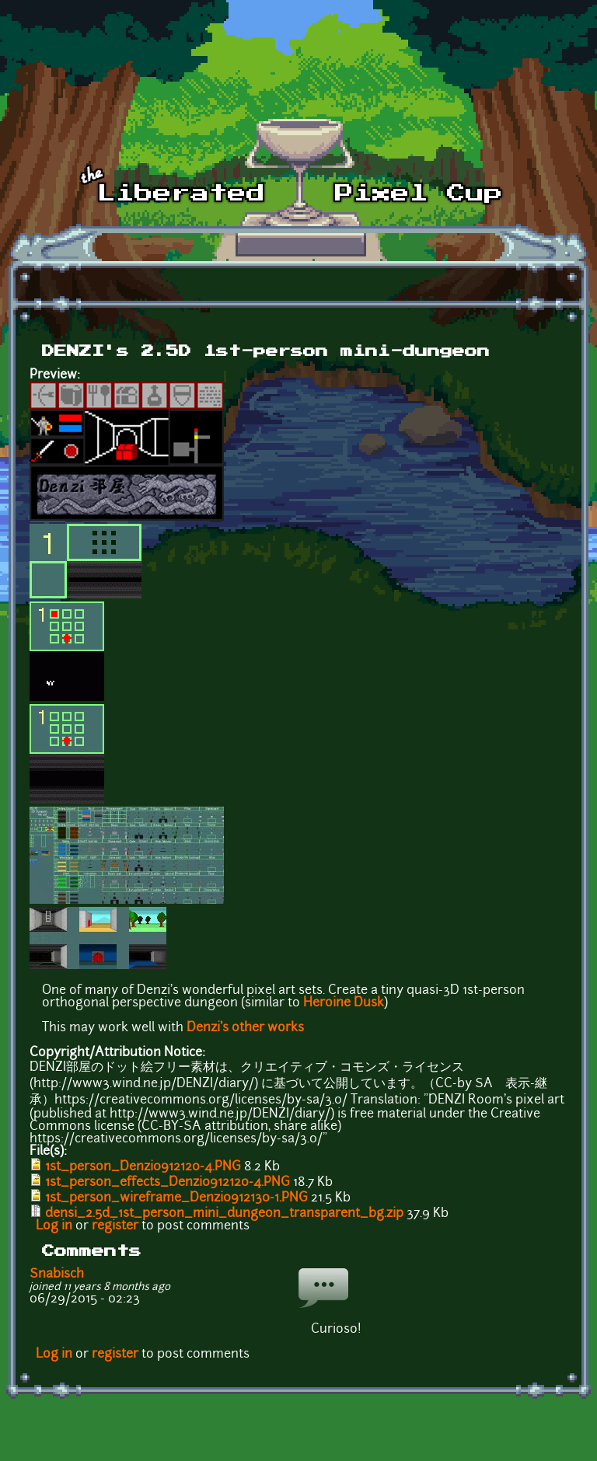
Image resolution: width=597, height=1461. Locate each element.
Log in (54, 1226)
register (115, 1226)
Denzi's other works (245, 1028)
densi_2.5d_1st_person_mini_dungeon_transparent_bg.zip (224, 1214)
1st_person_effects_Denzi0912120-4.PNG (167, 1183)
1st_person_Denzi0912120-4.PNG (143, 1167)
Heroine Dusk (343, 1003)
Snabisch (57, 1274)
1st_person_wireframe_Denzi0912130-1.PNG (176, 1198)
